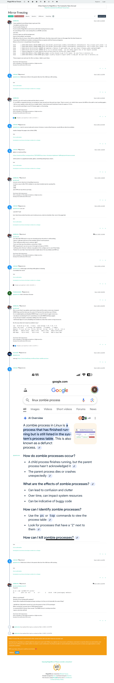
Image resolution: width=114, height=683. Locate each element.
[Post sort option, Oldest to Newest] (94, 16)
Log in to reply (102, 16)
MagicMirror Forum (14, 1)
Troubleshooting (19, 16)
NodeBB (55, 677)
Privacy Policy (60, 679)
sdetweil (15, 74)
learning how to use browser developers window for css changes (26, 88)
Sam (54, 675)
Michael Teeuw (64, 674)
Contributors (68, 677)
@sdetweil (21, 74)
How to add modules (17, 85)
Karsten (69, 675)
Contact (52, 679)
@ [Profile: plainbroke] (16, 77)
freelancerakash (17, 292)
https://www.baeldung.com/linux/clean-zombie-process (33, 358)
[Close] (105, 638)
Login (17, 652)
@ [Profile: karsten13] (22, 586)
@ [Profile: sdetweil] (16, 180)
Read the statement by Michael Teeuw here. (57, 7)
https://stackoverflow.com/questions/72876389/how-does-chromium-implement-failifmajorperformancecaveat (44, 155)
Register (12, 652)
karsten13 (15, 352)
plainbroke (16, 20)
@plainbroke (21, 124)
